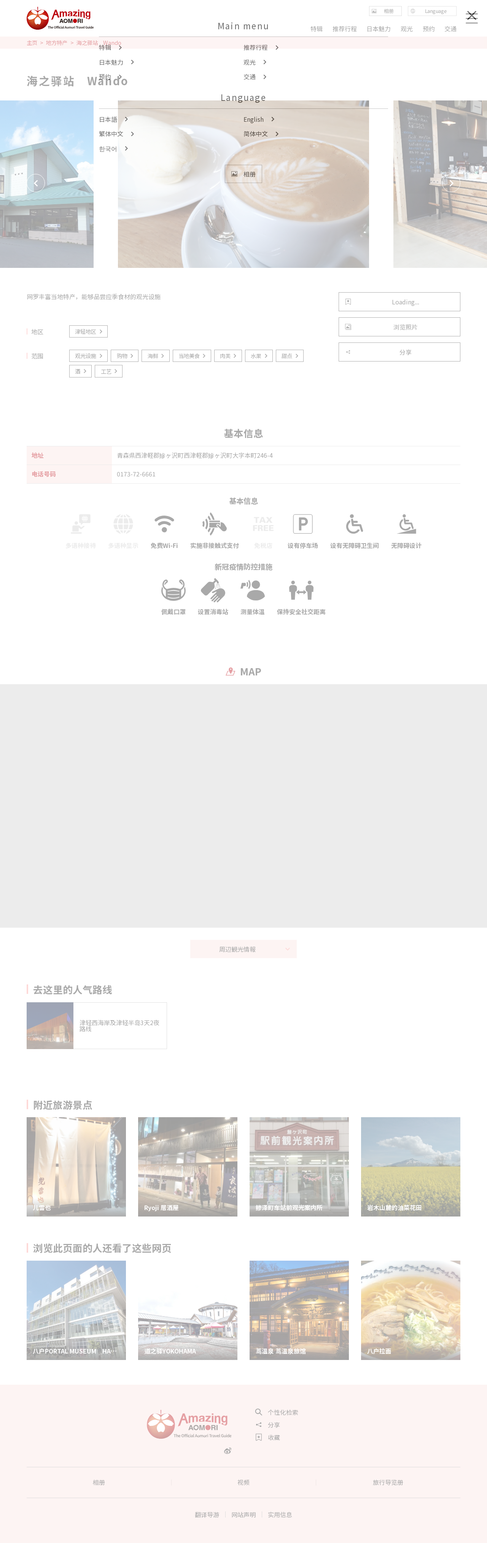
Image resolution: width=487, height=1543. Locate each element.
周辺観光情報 (255, 949)
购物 (126, 356)
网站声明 (243, 1514)
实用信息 (280, 1514)
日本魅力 (378, 28)
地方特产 (56, 43)
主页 (32, 43)
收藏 (268, 1437)
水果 (260, 356)
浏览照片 (381, 326)
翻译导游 (207, 1514)
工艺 (110, 371)
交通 (450, 28)
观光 (407, 28)
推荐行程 (345, 28)
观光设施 (89, 356)
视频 (243, 1482)
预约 (428, 28)
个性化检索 (277, 1412)
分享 (378, 352)
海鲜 (157, 356)
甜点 (290, 356)
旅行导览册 (388, 1482)
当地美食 (192, 356)
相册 (99, 1482)
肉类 (229, 356)
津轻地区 (89, 331)
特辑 (316, 28)
